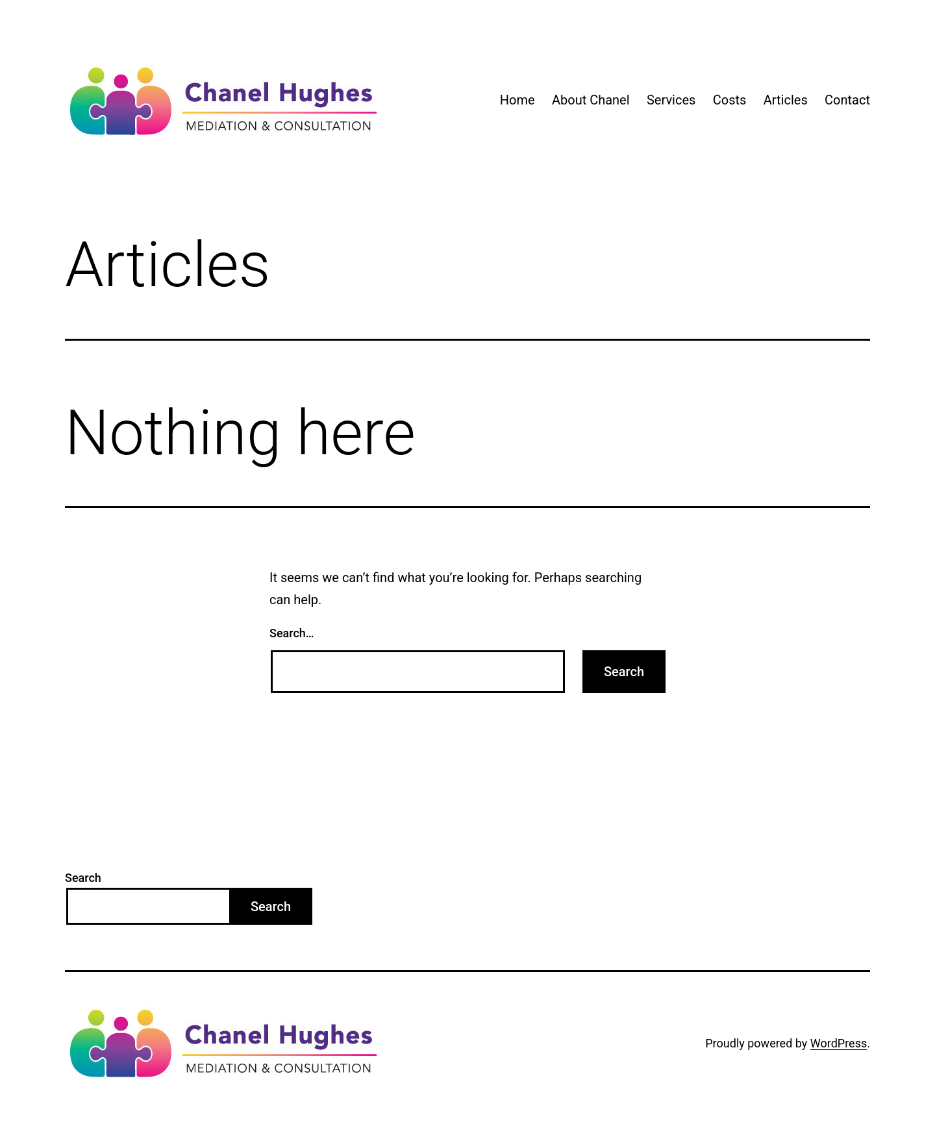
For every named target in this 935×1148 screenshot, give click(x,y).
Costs (730, 100)
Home (517, 100)
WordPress (838, 1043)
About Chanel (591, 100)
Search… (291, 633)
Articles (786, 100)
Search (83, 878)
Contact (847, 100)
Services (671, 100)
